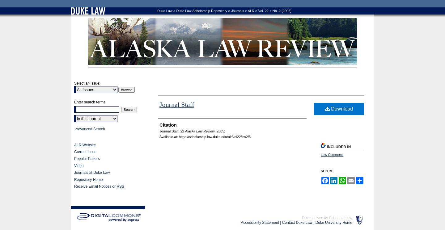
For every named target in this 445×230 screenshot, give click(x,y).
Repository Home (88, 180)
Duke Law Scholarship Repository (201, 11)
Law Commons (332, 155)
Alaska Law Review (222, 43)
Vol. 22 (263, 11)
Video (78, 166)
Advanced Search (90, 129)
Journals (237, 11)
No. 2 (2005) (282, 11)
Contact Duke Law (297, 222)
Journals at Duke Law (92, 172)
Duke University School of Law (327, 218)
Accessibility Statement (260, 222)
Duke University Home (334, 222)
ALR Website (85, 145)
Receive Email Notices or (99, 186)
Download (339, 108)
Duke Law (164, 11)
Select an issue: (87, 83)
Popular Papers (87, 159)
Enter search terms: (90, 102)
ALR (251, 11)
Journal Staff (176, 104)
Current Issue (85, 152)
